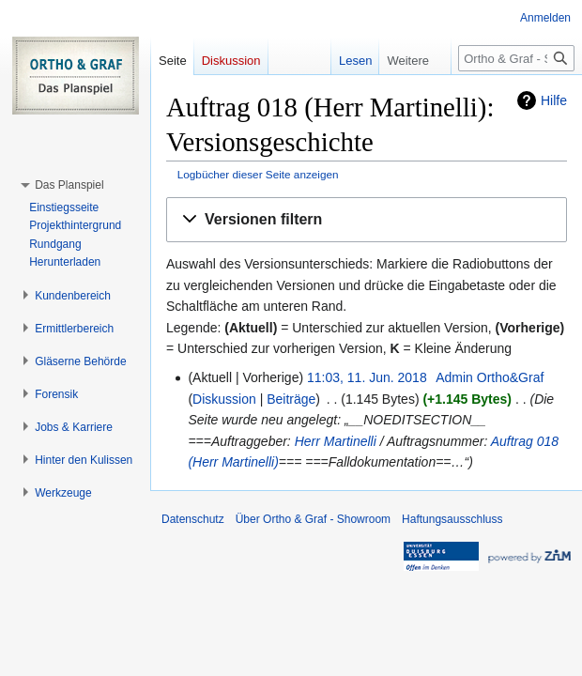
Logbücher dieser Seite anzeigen (258, 174)
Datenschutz (192, 519)
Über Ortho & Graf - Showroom (313, 519)
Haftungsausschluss (452, 519)
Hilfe (554, 100)
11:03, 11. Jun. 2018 (367, 377)
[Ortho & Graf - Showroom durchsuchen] (516, 58)
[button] (366, 220)
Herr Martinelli (335, 441)
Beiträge (291, 399)
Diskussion (224, 399)
